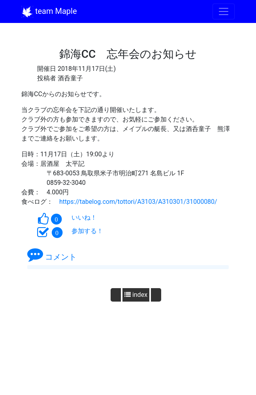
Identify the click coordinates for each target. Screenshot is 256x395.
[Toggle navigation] (224, 11)
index (135, 294)
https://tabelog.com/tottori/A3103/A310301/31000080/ (138, 201)
